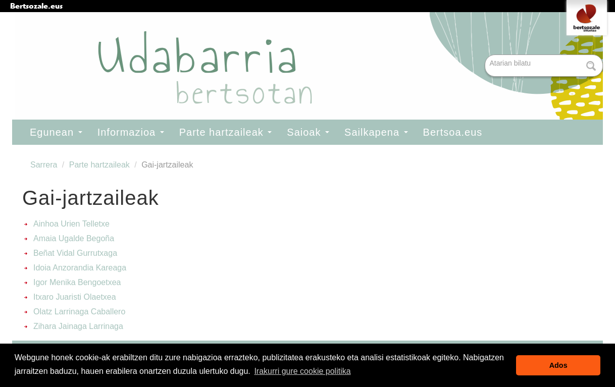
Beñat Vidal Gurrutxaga (75, 253)
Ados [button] (558, 365)
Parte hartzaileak (225, 132)
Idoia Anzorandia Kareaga (79, 267)
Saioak (308, 132)
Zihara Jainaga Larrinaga (78, 326)
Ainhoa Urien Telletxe (71, 223)
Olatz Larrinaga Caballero (79, 311)
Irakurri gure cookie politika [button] (302, 371)
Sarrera (43, 164)
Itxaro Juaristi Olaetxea (74, 297)
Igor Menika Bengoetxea (77, 282)
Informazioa (130, 132)
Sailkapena (376, 132)
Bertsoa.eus (453, 132)
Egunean (56, 132)
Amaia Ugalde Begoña (73, 238)
